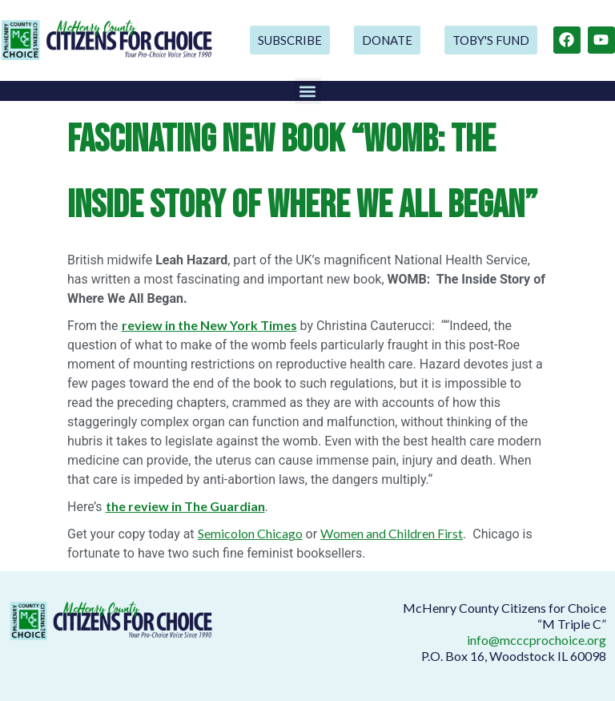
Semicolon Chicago (250, 533)
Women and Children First (391, 533)
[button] (308, 91)
